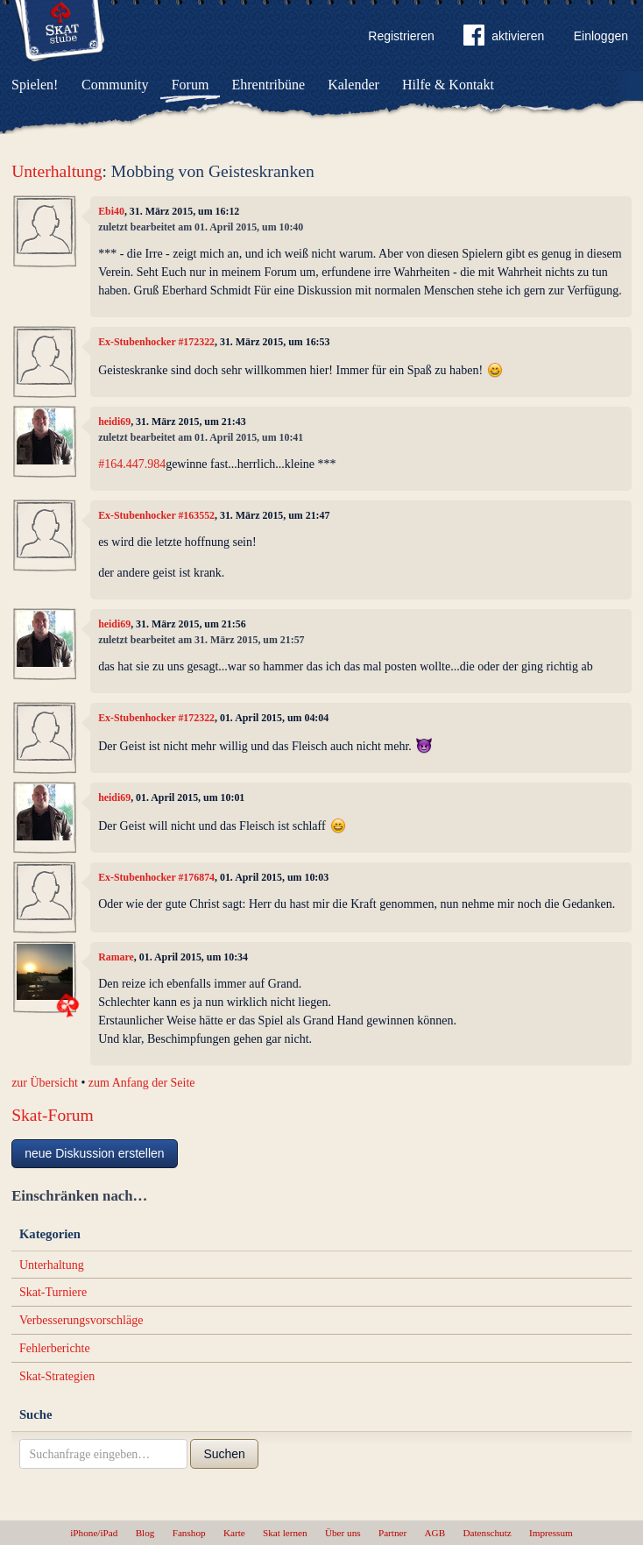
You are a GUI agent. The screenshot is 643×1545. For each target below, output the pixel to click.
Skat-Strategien (57, 1376)
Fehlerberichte (54, 1348)
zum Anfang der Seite (141, 1082)
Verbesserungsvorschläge (81, 1320)
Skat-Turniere (53, 1292)
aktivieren (503, 38)
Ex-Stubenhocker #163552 (156, 515)
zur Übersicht (44, 1082)
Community (114, 84)
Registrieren (401, 36)
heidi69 (114, 421)
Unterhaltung (56, 171)
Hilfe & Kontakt (448, 84)
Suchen (223, 1454)
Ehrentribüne (269, 84)
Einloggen (601, 36)
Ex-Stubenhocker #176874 (156, 877)
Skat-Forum (52, 1115)
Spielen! (34, 84)
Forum (190, 84)
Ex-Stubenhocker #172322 (156, 342)
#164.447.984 (132, 464)
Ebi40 (111, 211)
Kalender (353, 84)
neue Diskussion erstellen (95, 1153)
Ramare (116, 957)
